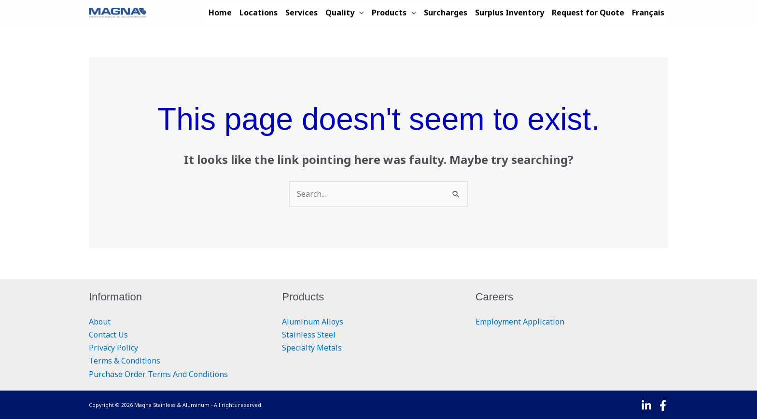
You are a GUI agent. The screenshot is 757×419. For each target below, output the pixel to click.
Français (648, 12)
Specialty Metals (312, 347)
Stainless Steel (309, 334)
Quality (339, 12)
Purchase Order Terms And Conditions (158, 374)
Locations (258, 12)
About (100, 321)
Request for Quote (588, 12)
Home (220, 12)
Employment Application (520, 321)
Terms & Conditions (124, 360)
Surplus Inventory (509, 12)
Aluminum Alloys (312, 321)
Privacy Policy (113, 347)
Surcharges (445, 12)
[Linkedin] (646, 405)
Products (389, 12)
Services (301, 12)
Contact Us (108, 334)
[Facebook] (663, 405)
